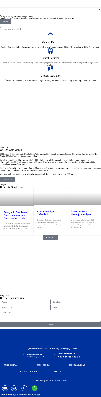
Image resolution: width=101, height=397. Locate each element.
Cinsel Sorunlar (50, 57)
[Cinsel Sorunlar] (50, 51)
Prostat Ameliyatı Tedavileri (46, 213)
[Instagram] (14, 388)
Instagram (14, 394)
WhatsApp (35, 394)
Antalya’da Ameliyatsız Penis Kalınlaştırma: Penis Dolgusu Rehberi (15, 215)
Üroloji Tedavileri (50, 75)
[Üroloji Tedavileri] (50, 69)
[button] (50, 7)
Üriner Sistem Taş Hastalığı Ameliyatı (81, 213)
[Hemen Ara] (24, 388)
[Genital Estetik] (50, 35)
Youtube (5, 394)
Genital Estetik (50, 42)
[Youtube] (5, 388)
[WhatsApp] (34, 388)
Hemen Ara (24, 394)
